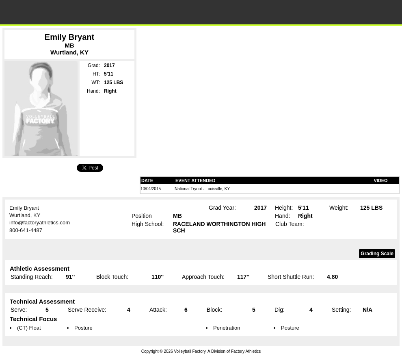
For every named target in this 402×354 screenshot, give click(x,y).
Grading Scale (377, 253)
